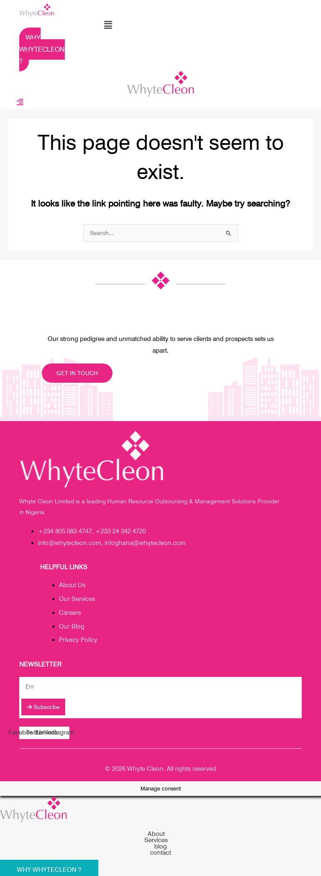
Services (160, 840)
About (161, 834)
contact (160, 853)
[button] (108, 25)
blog (160, 846)
